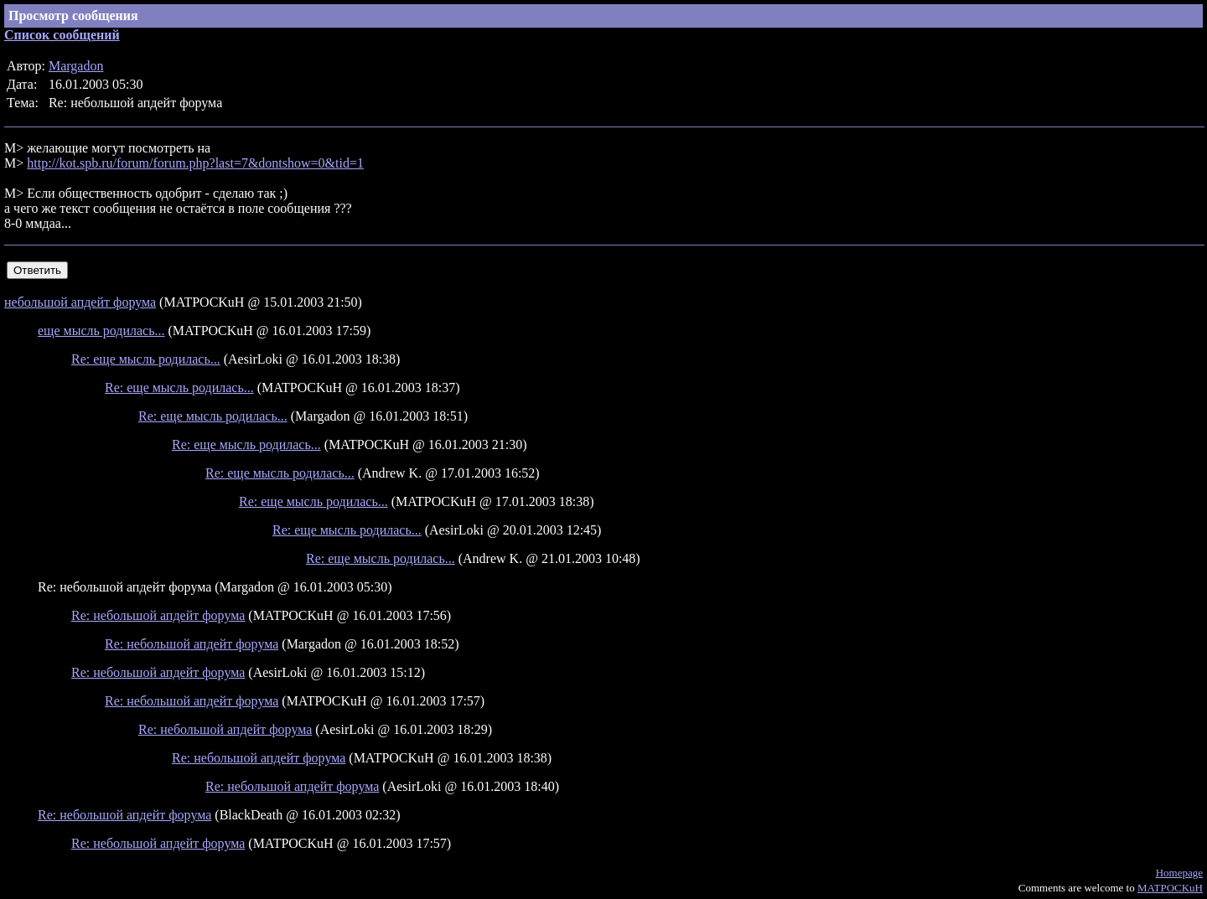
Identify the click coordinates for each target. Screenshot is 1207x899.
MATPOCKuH (1170, 887)
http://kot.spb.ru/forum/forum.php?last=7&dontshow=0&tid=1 (195, 163)
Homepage (1179, 872)
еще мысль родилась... (101, 330)
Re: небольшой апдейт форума (158, 615)
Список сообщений (62, 35)
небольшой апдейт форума (80, 302)
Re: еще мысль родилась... (145, 359)
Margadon (76, 66)
